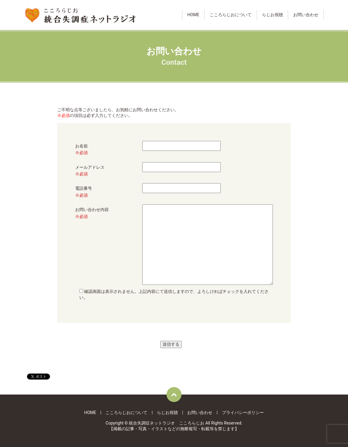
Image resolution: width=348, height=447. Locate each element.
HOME (193, 15)
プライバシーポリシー (243, 412)
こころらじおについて (231, 15)
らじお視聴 (272, 15)
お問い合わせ (305, 15)
